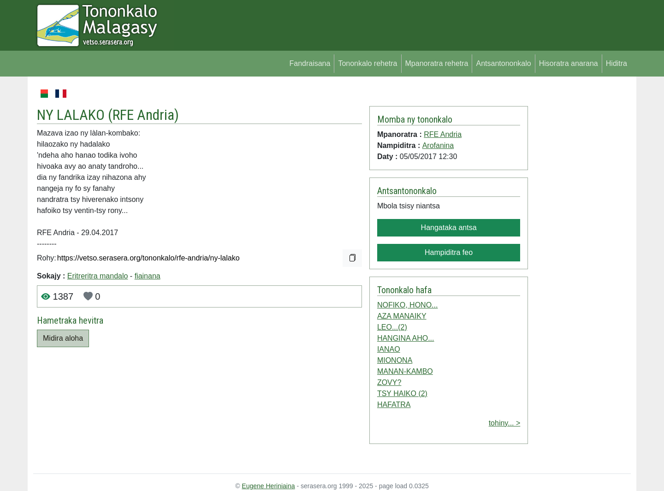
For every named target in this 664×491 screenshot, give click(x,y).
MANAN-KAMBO (405, 371)
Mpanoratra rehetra (436, 63)
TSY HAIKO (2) (402, 393)
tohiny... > (505, 423)
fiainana (147, 276)
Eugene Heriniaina (268, 486)
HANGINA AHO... (405, 338)
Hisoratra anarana (568, 63)
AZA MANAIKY (402, 316)
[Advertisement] (579, 226)
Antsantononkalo (503, 63)
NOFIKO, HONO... (407, 305)
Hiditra (616, 63)
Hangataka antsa (449, 227)
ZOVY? (389, 382)
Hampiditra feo (449, 252)
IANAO (388, 349)
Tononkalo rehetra (367, 63)
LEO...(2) (392, 327)
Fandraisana (309, 63)
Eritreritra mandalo (97, 276)
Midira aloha (63, 338)
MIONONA (394, 360)
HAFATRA (394, 404)
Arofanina (438, 145)
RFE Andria (143, 115)
